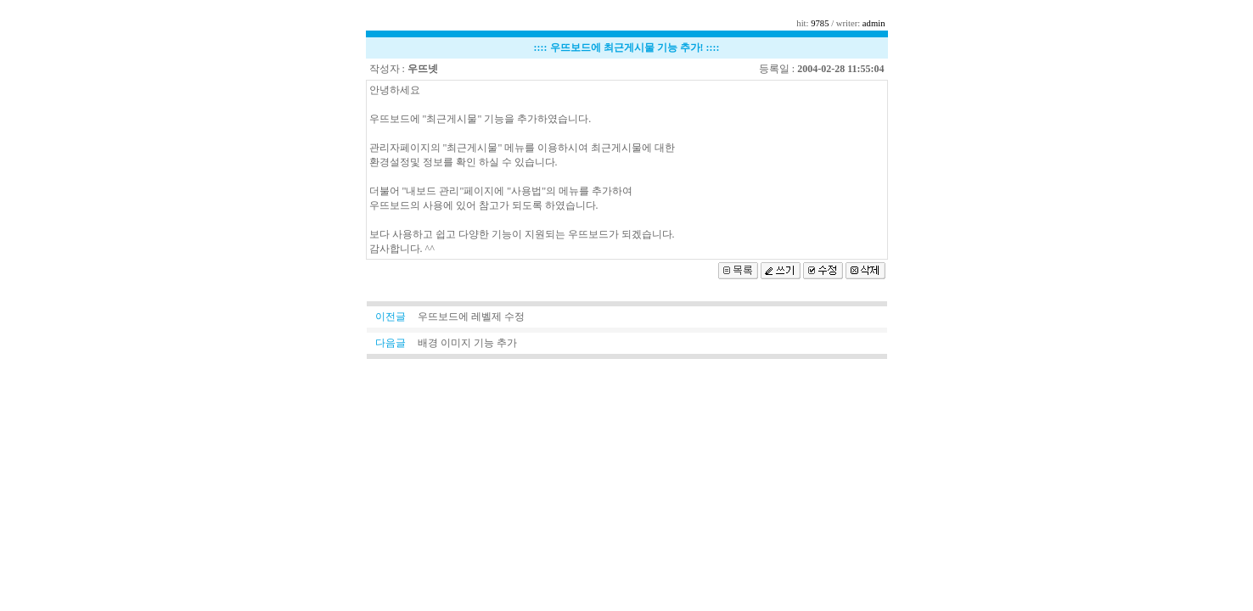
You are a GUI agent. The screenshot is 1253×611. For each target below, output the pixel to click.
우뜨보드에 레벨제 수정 (471, 316)
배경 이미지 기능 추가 (467, 343)
